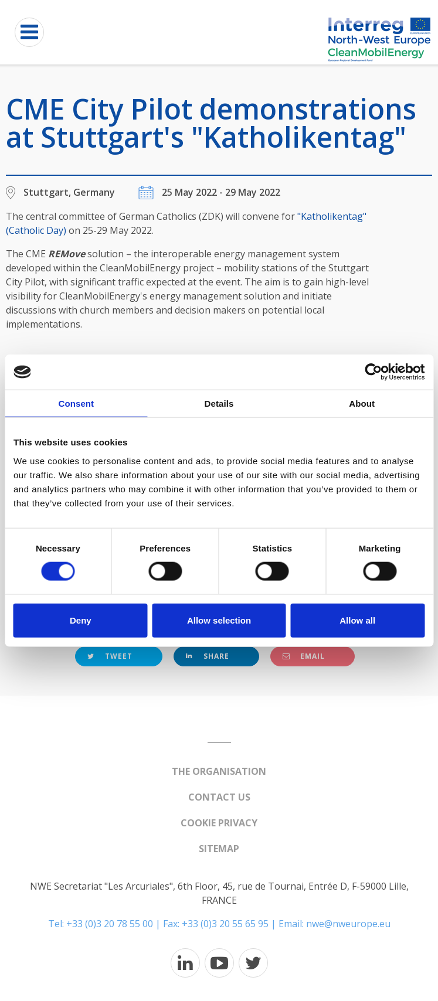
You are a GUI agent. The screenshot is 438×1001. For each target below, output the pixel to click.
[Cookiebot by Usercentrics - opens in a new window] (373, 372)
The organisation (219, 771)
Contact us (219, 797)
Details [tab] (219, 403)
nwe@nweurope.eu (348, 923)
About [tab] (362, 403)
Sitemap (219, 848)
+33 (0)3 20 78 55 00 (109, 923)
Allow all (357, 620)
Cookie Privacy (219, 822)
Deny (80, 620)
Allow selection (219, 620)
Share (207, 656)
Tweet (110, 656)
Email (304, 656)
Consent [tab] (76, 403)
